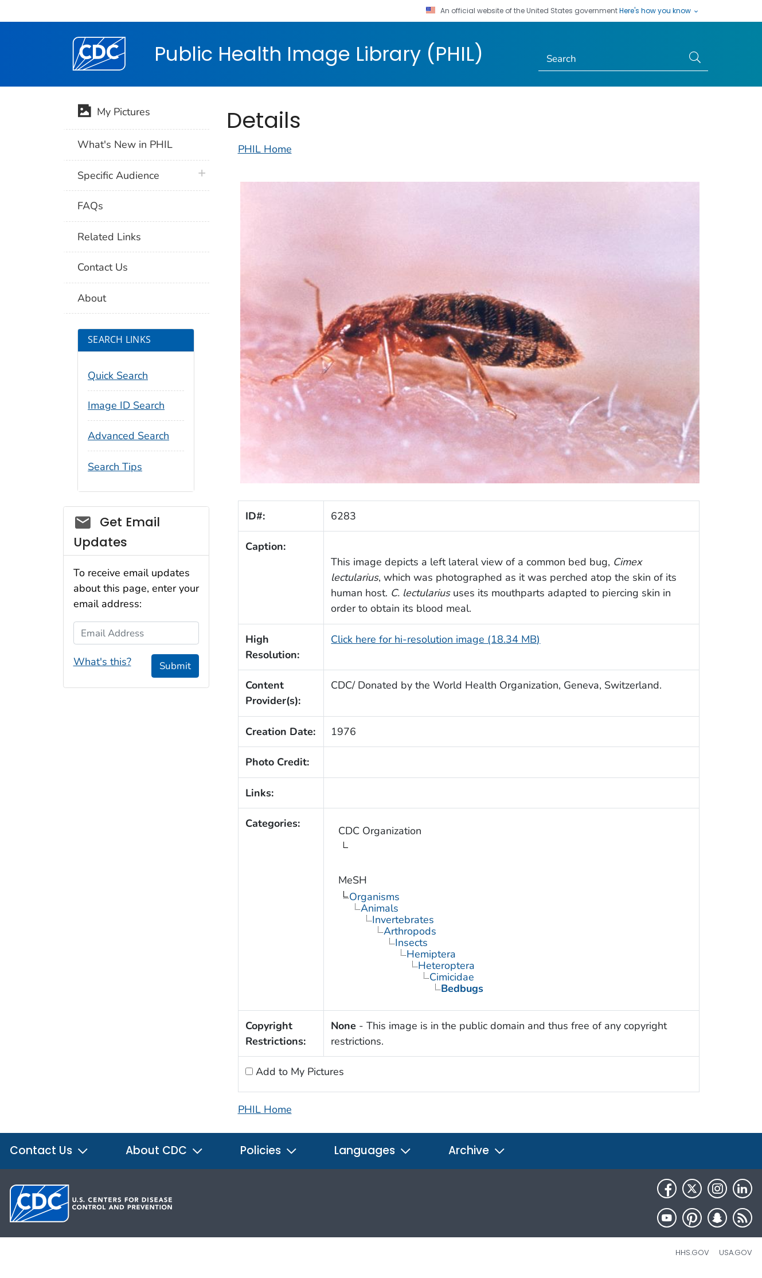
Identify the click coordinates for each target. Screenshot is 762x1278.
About (91, 298)
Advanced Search (128, 436)
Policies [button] (269, 1150)
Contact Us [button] (49, 1150)
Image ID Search (126, 405)
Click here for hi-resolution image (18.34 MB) (435, 639)
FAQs (90, 206)
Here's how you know (659, 11)
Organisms (374, 897)
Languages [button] (373, 1150)
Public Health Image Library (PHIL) (318, 54)
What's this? (102, 662)
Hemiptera (431, 954)
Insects (411, 942)
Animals (379, 908)
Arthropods (410, 931)
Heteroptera (446, 965)
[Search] (610, 59)
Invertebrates (403, 920)
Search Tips (115, 467)
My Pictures (113, 113)
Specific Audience (118, 175)
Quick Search (118, 375)
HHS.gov (692, 1252)
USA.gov (735, 1252)
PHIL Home (265, 149)
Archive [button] (477, 1150)
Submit (175, 666)
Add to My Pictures (298, 1071)
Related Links (109, 237)
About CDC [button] (165, 1150)
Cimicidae (451, 977)
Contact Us (102, 267)
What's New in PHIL (125, 144)
